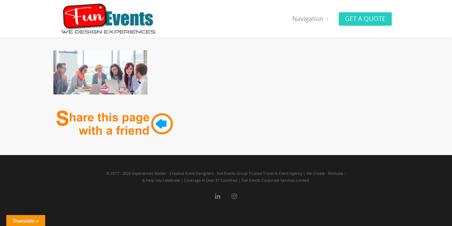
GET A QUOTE (365, 18)
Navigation (310, 18)
